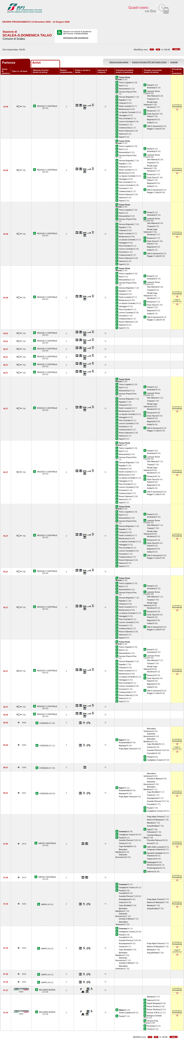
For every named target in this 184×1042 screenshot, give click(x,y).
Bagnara (150, 119)
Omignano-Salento (155, 849)
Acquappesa (152, 798)
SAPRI (44, 904)
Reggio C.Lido (153, 129)
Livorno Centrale (126, 121)
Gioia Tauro (151, 114)
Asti (120, 86)
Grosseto (123, 125)
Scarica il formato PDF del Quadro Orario (149, 62)
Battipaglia (151, 862)
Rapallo (122, 100)
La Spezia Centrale (127, 112)
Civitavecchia (124, 128)
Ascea (149, 843)
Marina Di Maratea (154, 820)
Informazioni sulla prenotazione (75, 38)
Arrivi (36, 62)
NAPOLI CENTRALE (47, 843)
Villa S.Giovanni (153, 126)
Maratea (122, 746)
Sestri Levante (125, 106)
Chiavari (122, 103)
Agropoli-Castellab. (155, 853)
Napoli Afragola (153, 1003)
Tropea (150, 99)
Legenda (174, 62)
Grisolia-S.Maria (153, 779)
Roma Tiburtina (153, 1009)
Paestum (150, 856)
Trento (149, 1029)
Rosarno (150, 111)
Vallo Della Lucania (155, 847)
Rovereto (151, 1026)
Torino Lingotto (125, 82)
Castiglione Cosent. (155, 760)
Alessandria (124, 89)
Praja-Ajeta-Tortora (127, 749)
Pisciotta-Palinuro (154, 840)
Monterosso (124, 109)
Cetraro (150, 747)
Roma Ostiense (125, 131)
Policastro (151, 832)
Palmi (149, 116)
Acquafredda (124, 742)
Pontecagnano (153, 868)
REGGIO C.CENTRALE (47, 106)
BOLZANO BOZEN (47, 990)
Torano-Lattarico (126, 1013)
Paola (149, 85)
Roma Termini (153, 1006)
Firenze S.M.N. (153, 1013)
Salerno (122, 134)
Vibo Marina (152, 96)
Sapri (121, 137)
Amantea (150, 88)
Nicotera (150, 107)
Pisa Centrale (124, 118)
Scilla (149, 123)
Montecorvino (152, 865)
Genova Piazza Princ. (128, 92)
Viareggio (123, 115)
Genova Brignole (126, 97)
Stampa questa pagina (118, 62)
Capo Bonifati (152, 744)
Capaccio (151, 859)
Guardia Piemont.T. (155, 750)
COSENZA (44, 723)
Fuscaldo (151, 753)
